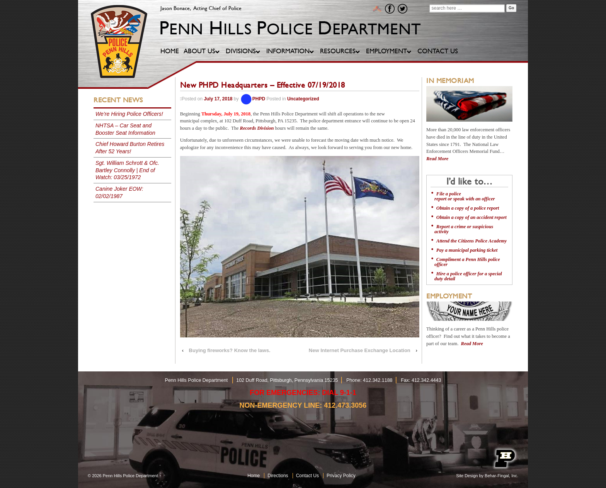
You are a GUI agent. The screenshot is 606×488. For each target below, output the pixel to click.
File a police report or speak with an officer (464, 196)
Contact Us (307, 475)
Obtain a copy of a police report (467, 208)
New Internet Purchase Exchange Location (359, 350)
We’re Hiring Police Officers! (129, 114)
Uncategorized (303, 99)
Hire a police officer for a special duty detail (468, 276)
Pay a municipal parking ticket (466, 250)
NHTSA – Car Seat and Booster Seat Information (125, 129)
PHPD (252, 99)
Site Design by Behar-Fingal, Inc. (487, 475)
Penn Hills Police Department (130, 475)
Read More (437, 158)
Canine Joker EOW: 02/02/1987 (119, 192)
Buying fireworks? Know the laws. (230, 350)
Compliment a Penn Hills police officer (467, 262)
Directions (277, 475)
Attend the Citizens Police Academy (471, 241)
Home (253, 475)
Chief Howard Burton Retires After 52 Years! (129, 147)
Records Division (257, 128)
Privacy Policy (341, 475)
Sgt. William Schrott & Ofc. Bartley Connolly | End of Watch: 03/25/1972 (127, 170)
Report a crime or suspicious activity (463, 229)
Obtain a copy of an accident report (471, 217)
